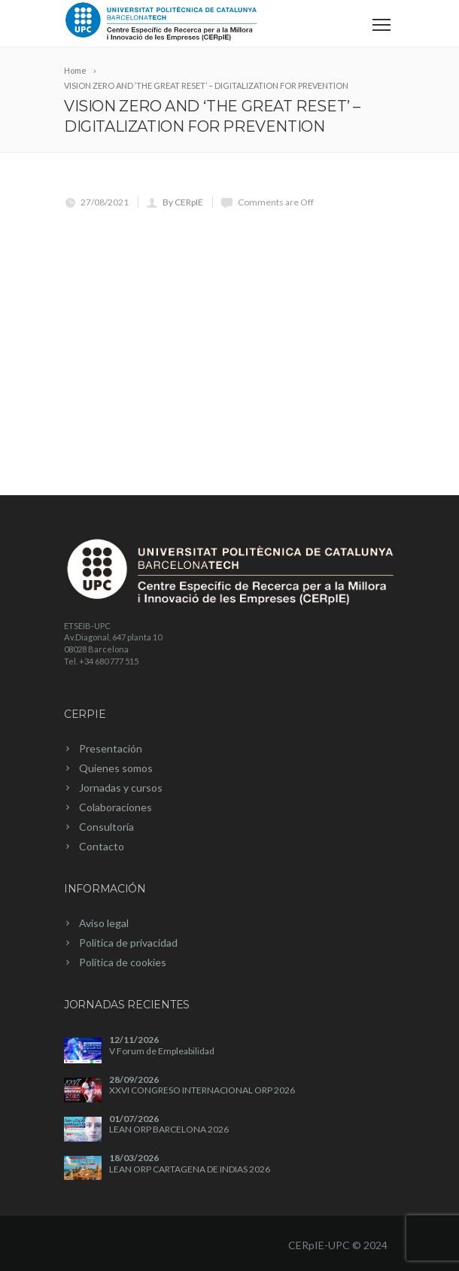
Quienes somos (116, 768)
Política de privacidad (128, 942)
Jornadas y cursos (121, 787)
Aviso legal (104, 923)
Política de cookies (122, 962)
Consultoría (106, 826)
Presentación (110, 748)
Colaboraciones (115, 807)
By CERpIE (183, 202)
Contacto (101, 846)
